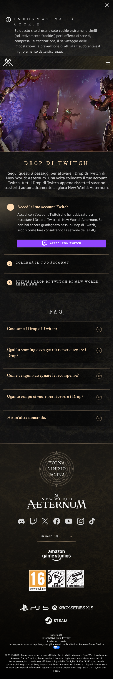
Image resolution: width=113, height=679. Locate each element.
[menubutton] (108, 62)
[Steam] (57, 621)
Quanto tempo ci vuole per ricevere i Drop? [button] (45, 396)
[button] (99, 329)
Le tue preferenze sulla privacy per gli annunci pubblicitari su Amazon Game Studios (56, 646)
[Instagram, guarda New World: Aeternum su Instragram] (80, 521)
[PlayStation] (34, 608)
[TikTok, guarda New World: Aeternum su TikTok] (92, 521)
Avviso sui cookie (56, 641)
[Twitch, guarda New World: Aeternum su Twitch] (33, 521)
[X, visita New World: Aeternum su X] (45, 521)
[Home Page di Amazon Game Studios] (56, 556)
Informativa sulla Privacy (56, 637)
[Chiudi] (107, 5)
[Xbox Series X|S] (72, 608)
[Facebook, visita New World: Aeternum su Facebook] (56, 521)
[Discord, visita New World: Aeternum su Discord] (21, 521)
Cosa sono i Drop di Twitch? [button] (32, 329)
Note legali (56, 634)
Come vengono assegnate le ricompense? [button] (43, 375)
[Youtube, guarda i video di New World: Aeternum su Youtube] (68, 521)
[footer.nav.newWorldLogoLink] (56, 507)
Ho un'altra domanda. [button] (26, 417)
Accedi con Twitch (61, 242)
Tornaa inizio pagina (56, 469)
